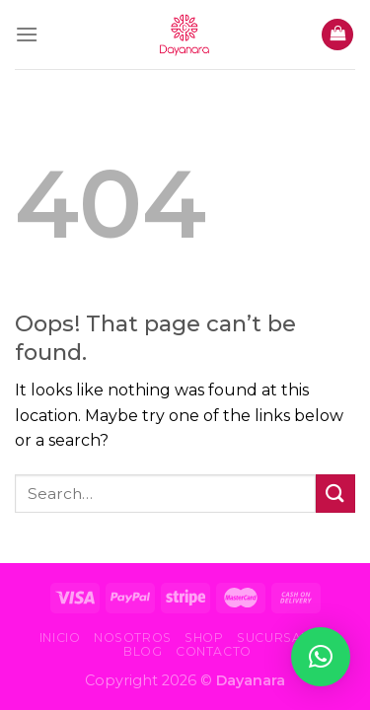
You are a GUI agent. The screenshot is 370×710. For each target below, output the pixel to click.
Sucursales (281, 637)
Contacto (214, 651)
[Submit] (335, 493)
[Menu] (26, 34)
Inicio (60, 637)
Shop (204, 637)
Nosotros (133, 637)
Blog (142, 651)
